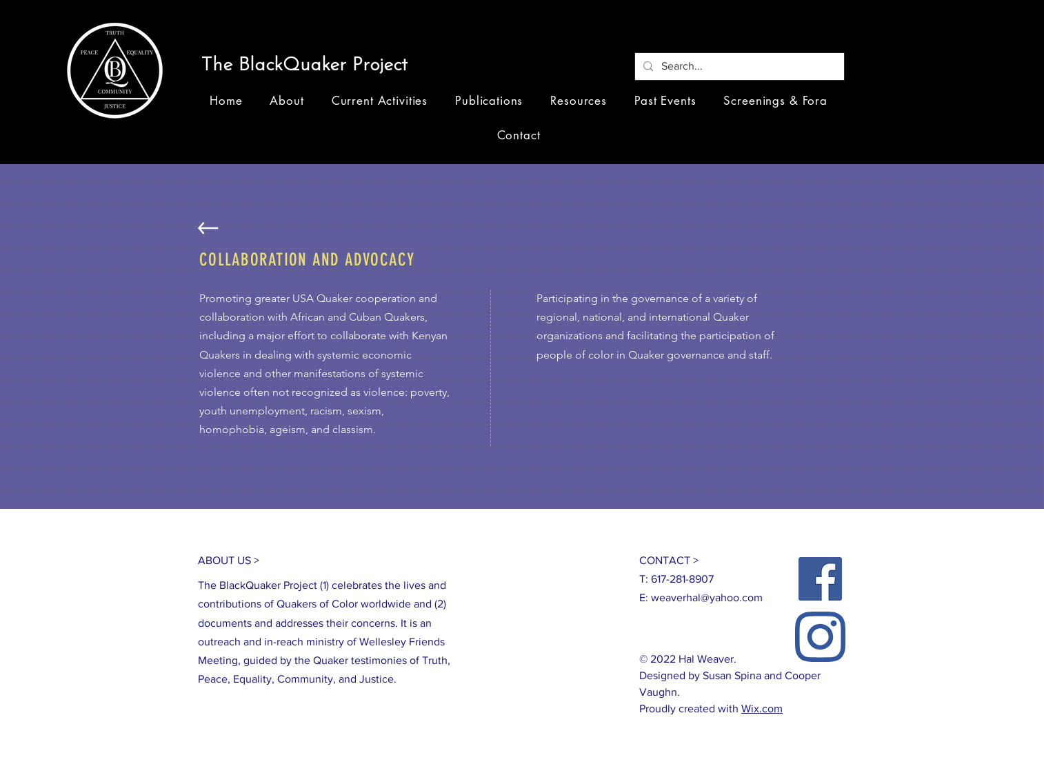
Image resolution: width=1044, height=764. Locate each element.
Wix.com (762, 708)
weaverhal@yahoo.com (707, 597)
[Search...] (738, 66)
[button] (309, 66)
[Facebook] (820, 579)
